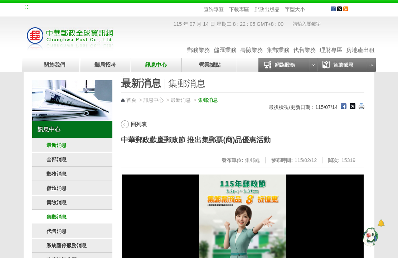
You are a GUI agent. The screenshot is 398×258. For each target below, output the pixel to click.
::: (27, 7)
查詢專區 (214, 9)
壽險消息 (57, 202)
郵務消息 (57, 174)
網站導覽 (40, 7)
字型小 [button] (309, 9)
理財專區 (331, 43)
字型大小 (295, 9)
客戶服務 (364, 11)
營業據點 (209, 65)
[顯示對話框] (381, 223)
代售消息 (57, 231)
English (161, 7)
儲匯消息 (57, 188)
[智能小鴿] (369, 236)
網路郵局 (136, 7)
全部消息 (57, 159)
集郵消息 (57, 217)
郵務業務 (198, 43)
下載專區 (239, 9)
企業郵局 (64, 7)
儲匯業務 (225, 43)
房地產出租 (360, 43)
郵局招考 (105, 65)
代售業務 (304, 43)
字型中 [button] (316, 9)
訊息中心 (156, 65)
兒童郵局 (112, 7)
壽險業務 (251, 43)
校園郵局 (88, 7)
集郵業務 (278, 43)
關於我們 (54, 65)
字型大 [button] (323, 9)
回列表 (139, 124)
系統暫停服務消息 (67, 245)
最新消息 (57, 145)
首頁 (131, 100)
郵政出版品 (267, 9)
